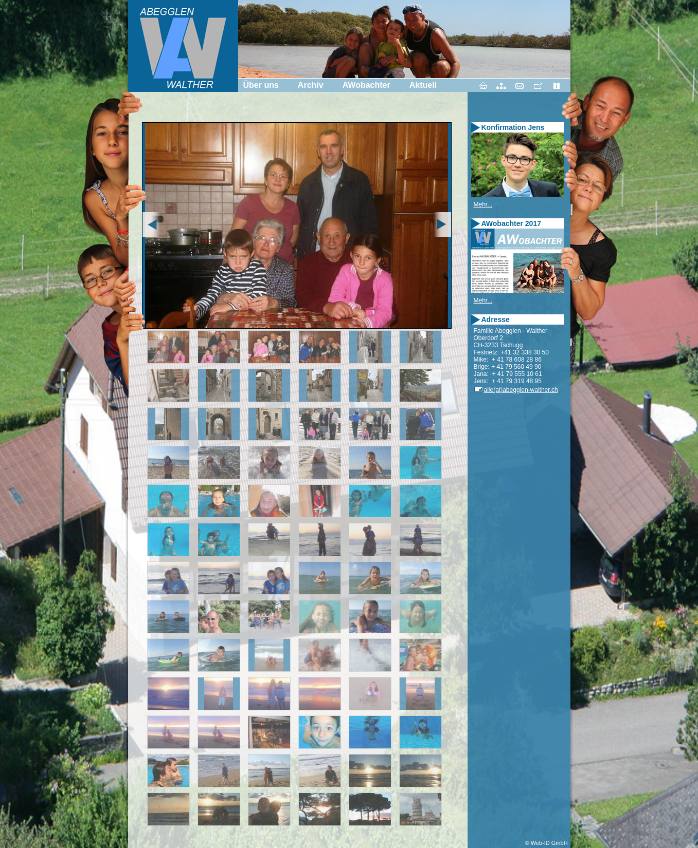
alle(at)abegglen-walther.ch (516, 389)
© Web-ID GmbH (546, 843)
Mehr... (483, 204)
